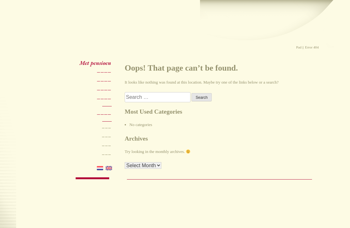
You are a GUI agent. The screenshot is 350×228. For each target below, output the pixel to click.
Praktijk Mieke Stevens (136, 30)
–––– (104, 71)
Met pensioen (95, 62)
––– (106, 127)
